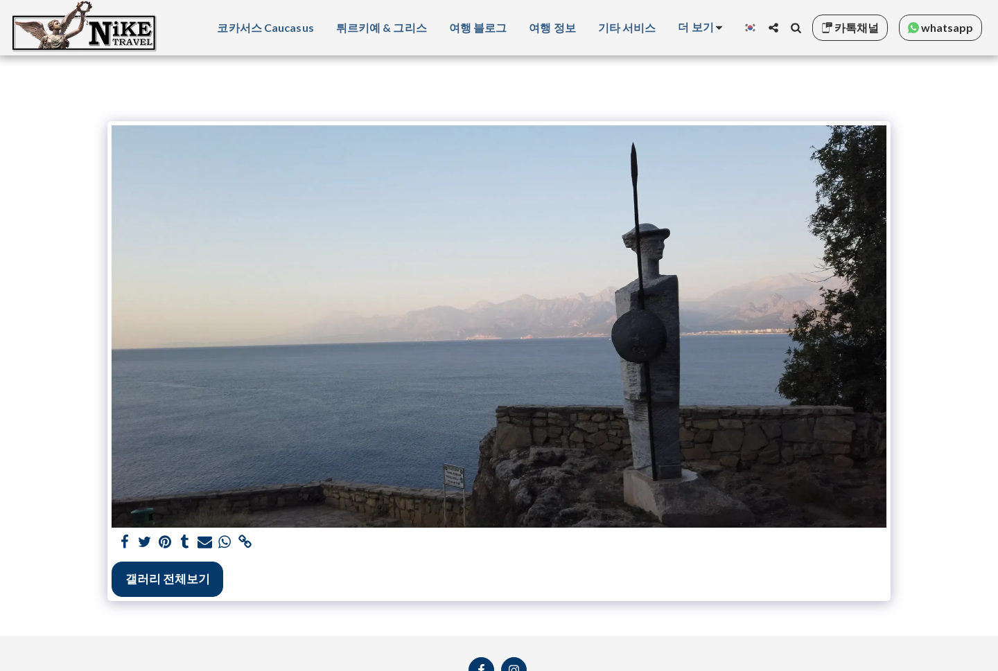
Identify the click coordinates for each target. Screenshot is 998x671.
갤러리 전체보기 (167, 579)
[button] (773, 27)
